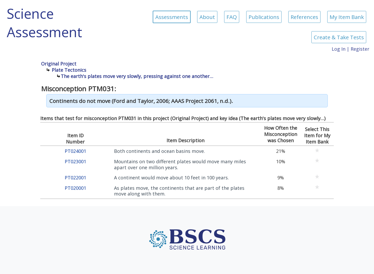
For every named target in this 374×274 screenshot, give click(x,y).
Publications (264, 17)
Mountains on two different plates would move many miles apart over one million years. (180, 164)
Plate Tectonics (69, 70)
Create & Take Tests (339, 37)
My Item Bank (347, 17)
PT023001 (75, 162)
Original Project (58, 64)
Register (360, 49)
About (207, 17)
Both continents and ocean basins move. (159, 151)
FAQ (231, 17)
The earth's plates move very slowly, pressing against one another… (137, 76)
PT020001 (75, 188)
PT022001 (75, 178)
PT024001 (75, 151)
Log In (338, 49)
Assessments (171, 17)
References (304, 17)
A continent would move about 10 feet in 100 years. (171, 178)
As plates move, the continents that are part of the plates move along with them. (179, 191)
